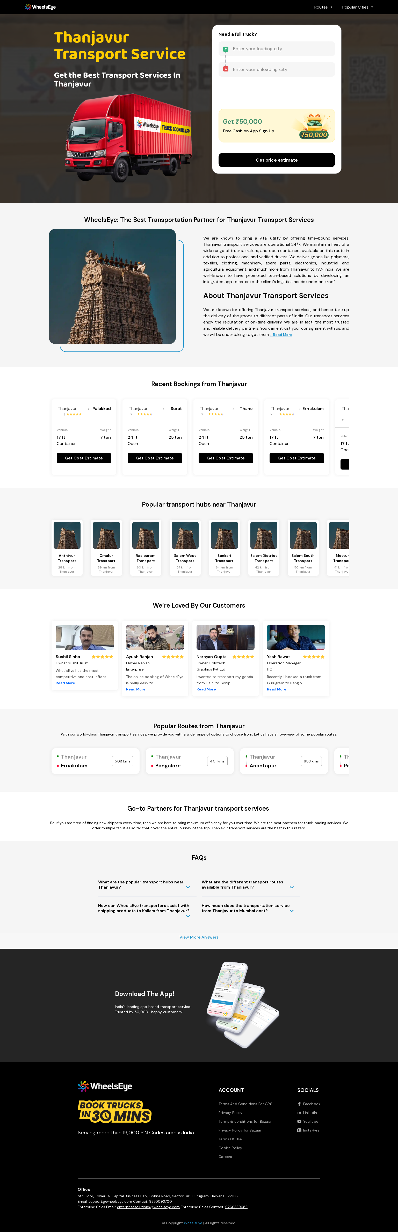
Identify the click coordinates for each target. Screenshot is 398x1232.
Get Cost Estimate (84, 458)
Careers (225, 1156)
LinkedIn (307, 1112)
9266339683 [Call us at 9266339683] (236, 1207)
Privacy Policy (230, 1112)
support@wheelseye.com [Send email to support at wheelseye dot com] (110, 1201)
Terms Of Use (230, 1139)
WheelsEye (193, 1223)
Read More (65, 683)
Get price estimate (277, 160)
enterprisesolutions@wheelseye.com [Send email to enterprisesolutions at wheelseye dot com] (148, 1207)
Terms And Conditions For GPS (245, 1103)
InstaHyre (308, 1130)
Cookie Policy (230, 1147)
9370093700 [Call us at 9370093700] (160, 1201)
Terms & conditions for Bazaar (245, 1121)
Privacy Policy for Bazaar (240, 1130)
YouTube (307, 1121)
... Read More (281, 334)
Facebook (308, 1103)
